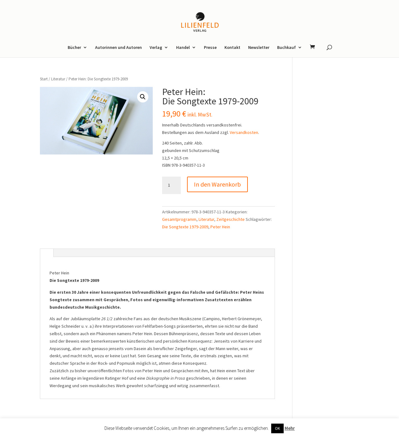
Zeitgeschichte (230, 219)
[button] (142, 96)
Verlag (156, 47)
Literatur (58, 79)
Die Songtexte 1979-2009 (185, 227)
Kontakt (232, 47)
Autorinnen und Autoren (118, 47)
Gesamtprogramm (179, 219)
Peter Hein (220, 227)
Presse (210, 47)
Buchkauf (286, 47)
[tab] (46, 253)
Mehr (290, 428)
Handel (183, 47)
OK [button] (277, 428)
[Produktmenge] (171, 185)
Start (44, 79)
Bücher (74, 47)
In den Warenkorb (217, 184)
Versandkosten (244, 132)
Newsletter (258, 47)
